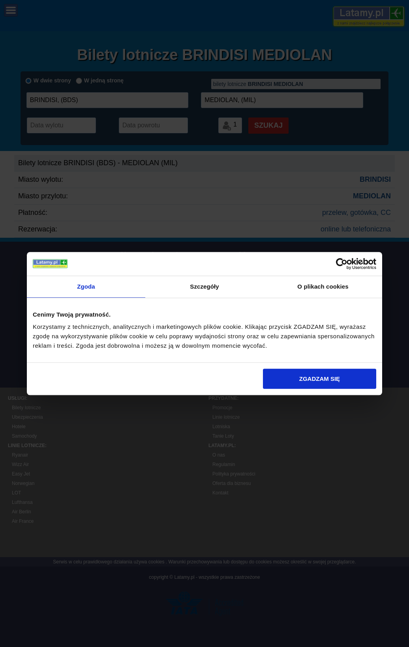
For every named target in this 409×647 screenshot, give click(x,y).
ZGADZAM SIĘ (319, 378)
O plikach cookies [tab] (322, 286)
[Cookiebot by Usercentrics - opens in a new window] (341, 264)
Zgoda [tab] (86, 286)
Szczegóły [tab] (204, 286)
